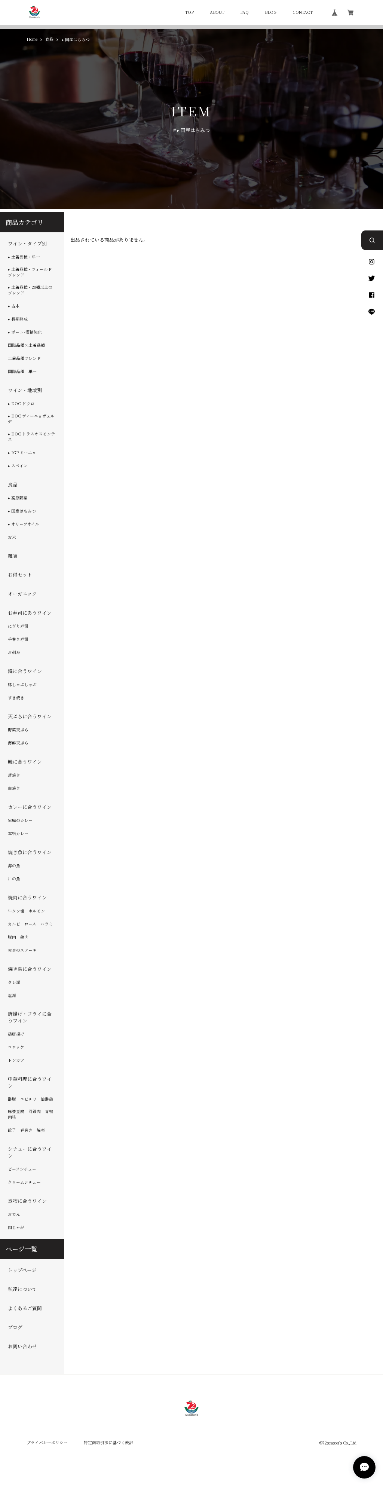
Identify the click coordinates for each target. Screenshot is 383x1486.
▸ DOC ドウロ (21, 403)
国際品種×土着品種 (26, 345)
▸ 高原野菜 (18, 498)
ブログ (15, 1327)
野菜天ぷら (18, 730)
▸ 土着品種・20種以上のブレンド (30, 290)
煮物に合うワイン (27, 1201)
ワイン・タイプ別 (27, 243)
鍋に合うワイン (25, 671)
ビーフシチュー (22, 1169)
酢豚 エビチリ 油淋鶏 (30, 1099)
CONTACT (302, 12)
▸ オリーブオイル (23, 524)
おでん (14, 1214)
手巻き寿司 (18, 639)
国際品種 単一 (22, 371)
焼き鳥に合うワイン (30, 969)
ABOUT (217, 12)
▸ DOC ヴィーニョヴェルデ (31, 418)
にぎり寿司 (18, 626)
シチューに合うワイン (30, 1152)
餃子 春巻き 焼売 (26, 1130)
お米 (12, 537)
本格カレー (18, 833)
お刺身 (14, 652)
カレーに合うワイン (30, 807)
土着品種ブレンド (24, 358)
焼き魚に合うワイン (30, 852)
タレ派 (14, 982)
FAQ (244, 12)
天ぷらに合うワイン (30, 716)
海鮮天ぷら (18, 743)
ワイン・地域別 (25, 390)
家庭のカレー (20, 820)
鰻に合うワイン (25, 761)
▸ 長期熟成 (18, 319)
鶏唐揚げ (16, 1034)
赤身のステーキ (22, 950)
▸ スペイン (18, 465)
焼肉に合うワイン (27, 897)
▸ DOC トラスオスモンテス (31, 436)
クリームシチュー (24, 1182)
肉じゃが (16, 1227)
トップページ (22, 1270)
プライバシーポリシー (47, 1442)
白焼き (14, 788)
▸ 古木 (13, 306)
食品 (49, 39)
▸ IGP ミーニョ (22, 452)
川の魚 (14, 878)
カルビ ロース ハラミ (30, 924)
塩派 (12, 995)
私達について (22, 1289)
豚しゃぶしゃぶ (22, 684)
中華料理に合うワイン (30, 1082)
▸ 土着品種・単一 (24, 257)
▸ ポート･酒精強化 (25, 332)
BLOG (270, 12)
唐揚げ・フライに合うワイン (30, 1017)
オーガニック (22, 593)
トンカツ (16, 1060)
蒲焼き (14, 775)
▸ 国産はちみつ (22, 511)
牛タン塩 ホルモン (26, 911)
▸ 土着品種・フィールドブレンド (30, 272)
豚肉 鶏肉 (18, 937)
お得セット (20, 575)
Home (32, 39)
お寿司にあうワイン (30, 612)
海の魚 (14, 865)
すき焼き (16, 697)
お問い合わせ (22, 1346)
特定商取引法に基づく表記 (108, 1442)
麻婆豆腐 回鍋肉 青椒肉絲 (30, 1114)
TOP (189, 12)
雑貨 (13, 556)
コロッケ (16, 1047)
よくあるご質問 (25, 1308)
